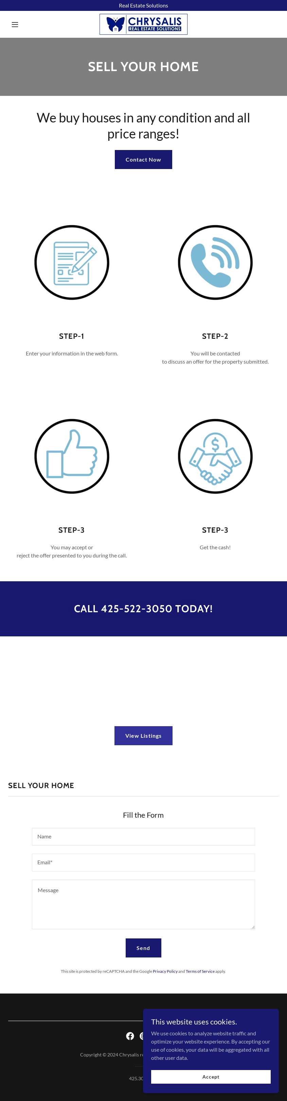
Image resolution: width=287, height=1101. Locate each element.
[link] (143, 24)
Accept (210, 1091)
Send (143, 948)
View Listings (143, 735)
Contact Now (143, 159)
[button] (28, 24)
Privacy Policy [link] (165, 971)
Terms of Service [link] (200, 971)
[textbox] (143, 837)
